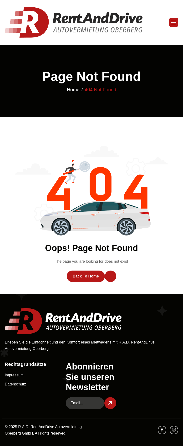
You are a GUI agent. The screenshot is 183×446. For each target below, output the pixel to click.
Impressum (14, 375)
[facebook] (162, 430)
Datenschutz (15, 384)
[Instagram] (174, 430)
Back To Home (86, 276)
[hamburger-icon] (173, 22)
